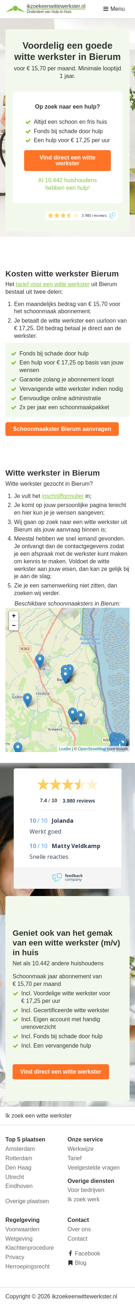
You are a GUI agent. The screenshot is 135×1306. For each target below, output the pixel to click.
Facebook (86, 1253)
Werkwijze (81, 1149)
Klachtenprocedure (29, 1248)
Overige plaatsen (27, 1201)
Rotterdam (18, 1158)
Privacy (14, 1257)
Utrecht (14, 1177)
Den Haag (18, 1168)
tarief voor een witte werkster (53, 284)
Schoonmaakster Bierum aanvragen (62, 429)
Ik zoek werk (84, 1199)
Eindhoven (19, 1186)
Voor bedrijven (86, 1190)
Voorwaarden (22, 1229)
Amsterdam (20, 1149)
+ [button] (14, 616)
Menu (114, 9)
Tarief (75, 1158)
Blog (79, 1263)
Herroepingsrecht (27, 1266)
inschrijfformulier (63, 496)
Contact (77, 1239)
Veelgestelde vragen (94, 1168)
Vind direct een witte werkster (67, 160)
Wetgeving (18, 1239)
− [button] (14, 625)
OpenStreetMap (92, 749)
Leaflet (65, 749)
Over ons (79, 1229)
